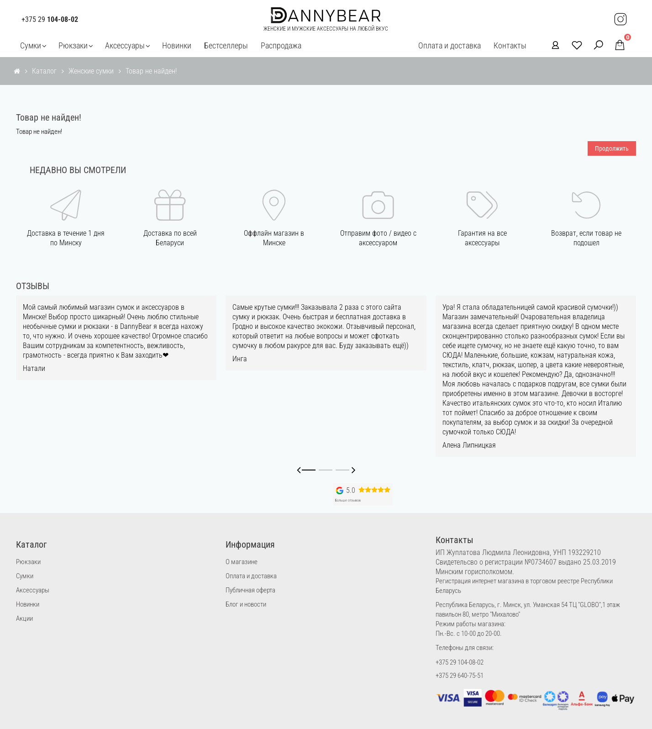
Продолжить (612, 148)
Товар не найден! (151, 71)
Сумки (30, 45)
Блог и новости (246, 604)
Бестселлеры (226, 45)
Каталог (44, 71)
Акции (24, 618)
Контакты (510, 45)
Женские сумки (91, 71)
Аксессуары (125, 45)
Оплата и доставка (449, 45)
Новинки (176, 45)
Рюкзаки (73, 45)
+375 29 (49, 19)
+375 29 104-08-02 (460, 662)
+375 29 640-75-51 (460, 675)
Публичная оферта (250, 590)
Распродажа (281, 45)
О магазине (242, 562)
